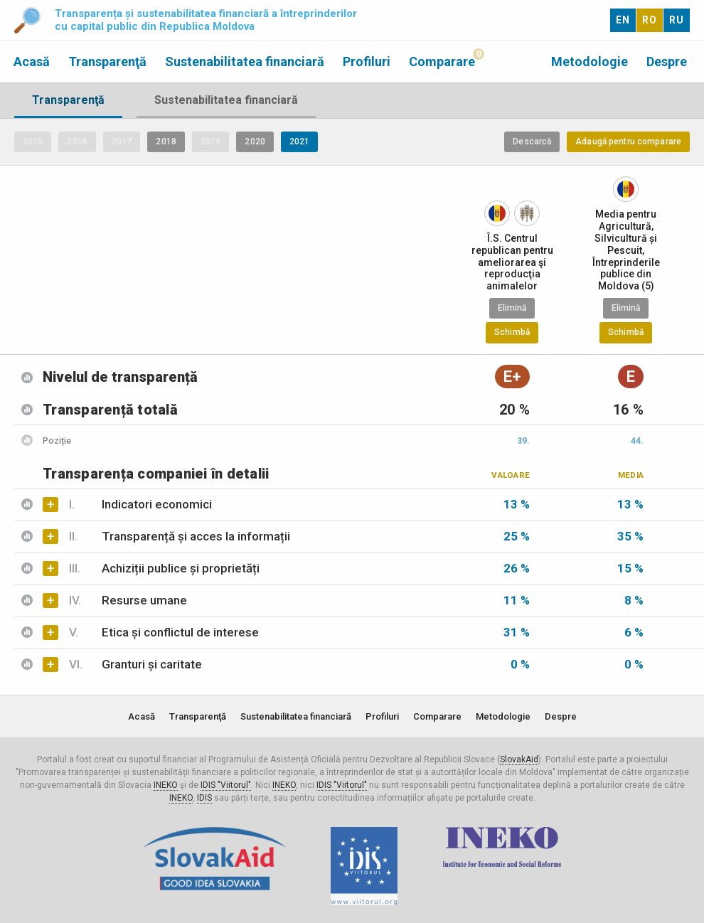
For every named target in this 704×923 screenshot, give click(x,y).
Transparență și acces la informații (179, 536)
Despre (666, 61)
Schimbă (512, 332)
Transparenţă (107, 61)
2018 (166, 141)
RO (649, 20)
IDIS (204, 798)
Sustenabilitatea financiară (244, 61)
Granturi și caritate (135, 664)
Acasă (32, 61)
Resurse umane (128, 600)
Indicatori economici (140, 504)
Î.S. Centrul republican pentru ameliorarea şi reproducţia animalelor (512, 262)
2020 (255, 141)
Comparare (442, 61)
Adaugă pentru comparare (628, 141)
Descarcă (532, 141)
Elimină (512, 308)
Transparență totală (110, 409)
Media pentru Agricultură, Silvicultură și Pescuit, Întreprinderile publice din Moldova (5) (626, 250)
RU (676, 20)
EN (623, 20)
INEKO (166, 785)
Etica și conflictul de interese (164, 632)
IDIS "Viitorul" (226, 785)
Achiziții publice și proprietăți (164, 568)
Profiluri (366, 61)
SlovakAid (519, 759)
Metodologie (589, 61)
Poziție (57, 440)
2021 (299, 141)
